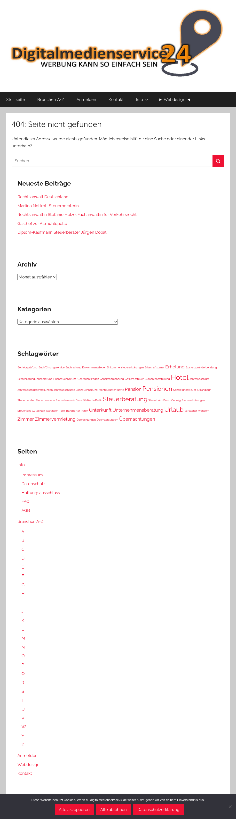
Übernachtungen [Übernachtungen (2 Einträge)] (137, 419)
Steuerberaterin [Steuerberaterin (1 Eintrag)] (45, 400)
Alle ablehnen (113, 809)
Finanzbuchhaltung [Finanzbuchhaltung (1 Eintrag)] (65, 378)
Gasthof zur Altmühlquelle (42, 223)
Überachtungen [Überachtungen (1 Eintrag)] (86, 419)
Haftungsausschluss (41, 492)
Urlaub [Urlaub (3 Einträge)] (173, 409)
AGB (26, 510)
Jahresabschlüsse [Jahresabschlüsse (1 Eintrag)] (64, 389)
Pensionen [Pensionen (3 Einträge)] (157, 388)
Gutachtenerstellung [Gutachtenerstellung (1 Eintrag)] (157, 378)
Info (142, 99)
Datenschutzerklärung (158, 809)
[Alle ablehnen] (230, 806)
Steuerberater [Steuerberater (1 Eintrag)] (26, 400)
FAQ (26, 501)
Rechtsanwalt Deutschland (43, 196)
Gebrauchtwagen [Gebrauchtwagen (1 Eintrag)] (88, 378)
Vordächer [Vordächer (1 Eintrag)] (190, 410)
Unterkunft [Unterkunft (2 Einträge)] (100, 410)
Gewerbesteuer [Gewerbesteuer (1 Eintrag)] (134, 378)
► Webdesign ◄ (175, 99)
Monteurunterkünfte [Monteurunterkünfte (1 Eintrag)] (111, 389)
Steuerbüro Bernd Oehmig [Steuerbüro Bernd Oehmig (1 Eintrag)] (164, 400)
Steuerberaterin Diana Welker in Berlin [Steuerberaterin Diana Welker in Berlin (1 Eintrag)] (79, 400)
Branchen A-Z (50, 99)
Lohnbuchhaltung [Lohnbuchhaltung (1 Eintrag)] (87, 389)
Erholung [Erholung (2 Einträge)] (175, 366)
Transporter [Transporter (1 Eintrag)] (73, 410)
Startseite (15, 99)
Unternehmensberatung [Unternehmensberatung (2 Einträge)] (137, 410)
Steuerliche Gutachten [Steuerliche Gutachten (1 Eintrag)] (31, 410)
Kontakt (116, 99)
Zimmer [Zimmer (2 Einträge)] (25, 419)
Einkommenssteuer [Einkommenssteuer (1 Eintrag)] (94, 367)
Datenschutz (33, 483)
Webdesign (28, 764)
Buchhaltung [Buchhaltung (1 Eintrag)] (73, 367)
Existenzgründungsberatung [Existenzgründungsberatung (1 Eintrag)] (34, 378)
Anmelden (86, 99)
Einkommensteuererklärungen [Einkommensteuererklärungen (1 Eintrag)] (125, 367)
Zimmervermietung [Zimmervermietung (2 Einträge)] (55, 419)
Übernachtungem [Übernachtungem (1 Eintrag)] (107, 419)
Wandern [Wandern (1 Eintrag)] (203, 410)
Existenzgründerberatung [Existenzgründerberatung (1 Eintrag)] (201, 367)
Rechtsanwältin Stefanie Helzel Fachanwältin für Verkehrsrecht (77, 214)
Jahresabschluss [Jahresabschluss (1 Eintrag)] (199, 378)
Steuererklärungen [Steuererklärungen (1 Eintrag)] (193, 400)
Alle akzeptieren (74, 809)
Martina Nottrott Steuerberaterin (48, 205)
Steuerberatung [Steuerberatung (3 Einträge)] (125, 399)
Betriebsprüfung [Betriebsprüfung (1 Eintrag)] (27, 367)
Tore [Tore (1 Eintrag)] (62, 410)
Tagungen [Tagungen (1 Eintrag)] (52, 410)
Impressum (32, 474)
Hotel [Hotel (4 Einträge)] (180, 377)
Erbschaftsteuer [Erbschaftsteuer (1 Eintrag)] (154, 367)
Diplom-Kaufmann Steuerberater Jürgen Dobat (62, 232)
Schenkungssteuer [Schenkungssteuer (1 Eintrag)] (184, 389)
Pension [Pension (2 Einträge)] (133, 389)
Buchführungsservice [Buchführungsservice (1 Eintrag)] (51, 367)
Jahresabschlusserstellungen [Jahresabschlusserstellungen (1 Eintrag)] (35, 389)
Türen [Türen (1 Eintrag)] (84, 410)
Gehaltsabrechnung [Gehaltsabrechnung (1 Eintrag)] (112, 378)
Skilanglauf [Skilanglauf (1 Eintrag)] (204, 389)
